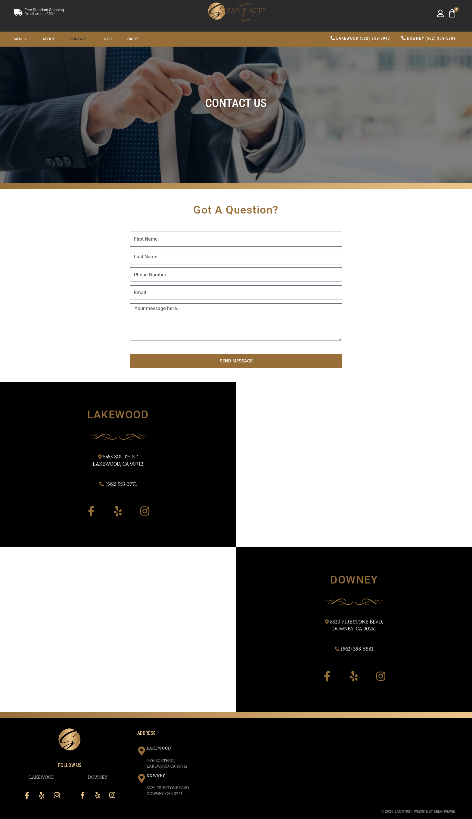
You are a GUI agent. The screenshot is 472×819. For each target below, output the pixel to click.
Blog (107, 39)
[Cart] (452, 13)
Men (20, 39)
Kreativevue (444, 811)
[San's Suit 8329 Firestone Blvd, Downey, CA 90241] (118, 629)
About (48, 39)
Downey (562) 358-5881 (428, 38)
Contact (78, 39)
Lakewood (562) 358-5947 (360, 38)
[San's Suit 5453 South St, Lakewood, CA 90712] (354, 464)
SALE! (132, 39)
